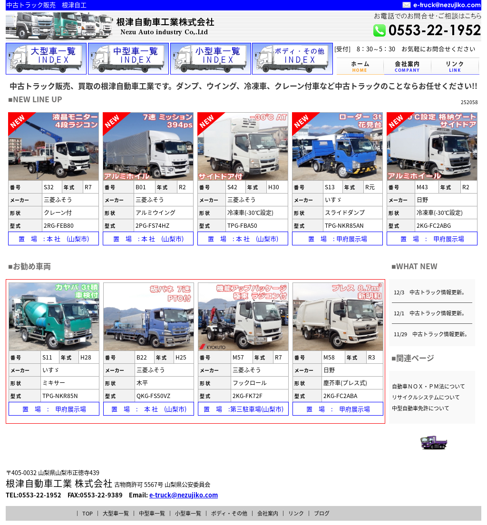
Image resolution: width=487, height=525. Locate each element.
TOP (87, 513)
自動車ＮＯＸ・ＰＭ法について (428, 386)
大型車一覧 (116, 513)
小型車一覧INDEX (210, 59)
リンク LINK (455, 66)
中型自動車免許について (420, 408)
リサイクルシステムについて (426, 397)
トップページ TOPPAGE (360, 66)
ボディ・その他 (229, 513)
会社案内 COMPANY (408, 66)
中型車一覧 (152, 513)
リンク (296, 513)
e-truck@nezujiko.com (183, 494)
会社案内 (267, 513)
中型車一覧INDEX (128, 59)
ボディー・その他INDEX (292, 59)
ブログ (322, 513)
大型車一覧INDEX (46, 59)
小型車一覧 (188, 513)
